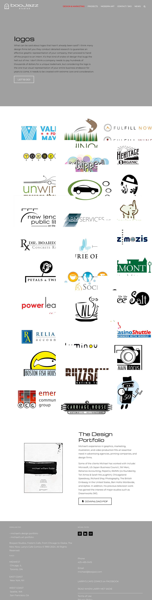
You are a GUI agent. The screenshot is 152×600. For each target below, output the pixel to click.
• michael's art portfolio (21, 537)
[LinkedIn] (85, 534)
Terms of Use (85, 596)
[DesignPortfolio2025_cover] (43, 444)
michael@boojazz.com (90, 572)
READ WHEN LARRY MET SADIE (95, 589)
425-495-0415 (85, 562)
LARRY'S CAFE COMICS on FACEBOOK (98, 581)
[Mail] (91, 534)
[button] (144, 6)
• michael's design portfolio (23, 533)
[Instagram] (80, 534)
